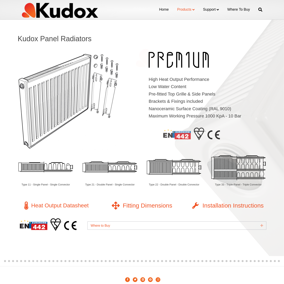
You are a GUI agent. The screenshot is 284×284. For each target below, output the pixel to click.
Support (209, 9)
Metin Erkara (142, 271)
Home (164, 9)
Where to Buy (238, 9)
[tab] (177, 225)
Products (184, 9)
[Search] (258, 9)
